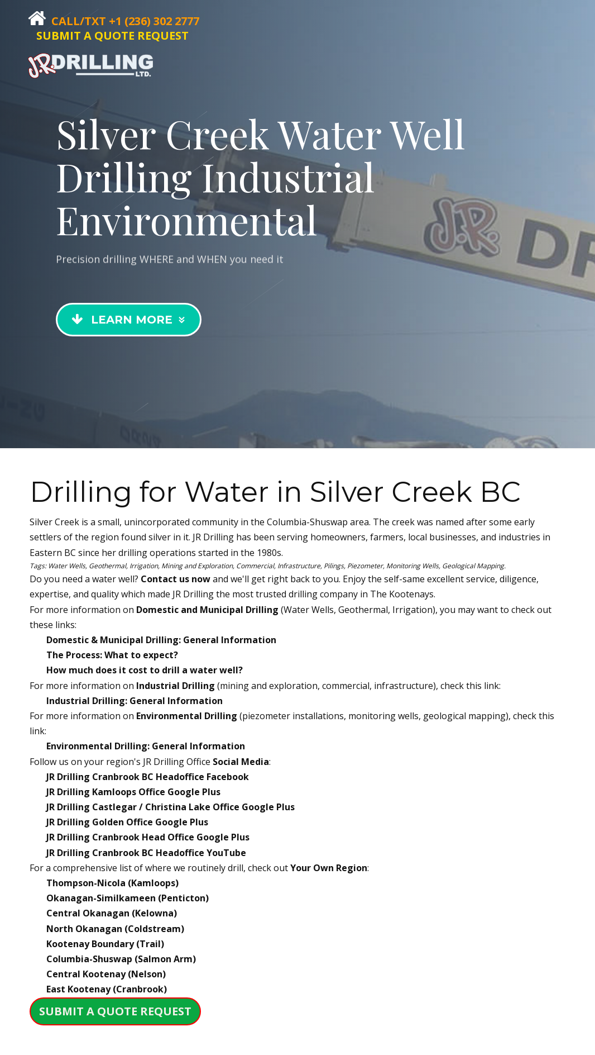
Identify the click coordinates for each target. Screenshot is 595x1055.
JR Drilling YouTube (146, 853)
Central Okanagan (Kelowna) (111, 913)
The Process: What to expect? (112, 655)
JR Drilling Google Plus (133, 792)
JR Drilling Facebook (147, 777)
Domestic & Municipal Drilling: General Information (161, 640)
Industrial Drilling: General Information (134, 701)
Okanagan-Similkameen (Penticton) (127, 898)
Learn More (129, 328)
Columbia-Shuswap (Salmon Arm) (121, 959)
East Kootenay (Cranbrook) (106, 989)
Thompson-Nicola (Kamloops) (112, 883)
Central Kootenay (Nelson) (106, 974)
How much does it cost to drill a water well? (144, 670)
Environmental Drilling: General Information (145, 746)
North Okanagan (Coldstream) (115, 929)
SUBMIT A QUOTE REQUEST (112, 35)
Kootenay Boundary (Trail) (105, 944)
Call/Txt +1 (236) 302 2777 (125, 20)
